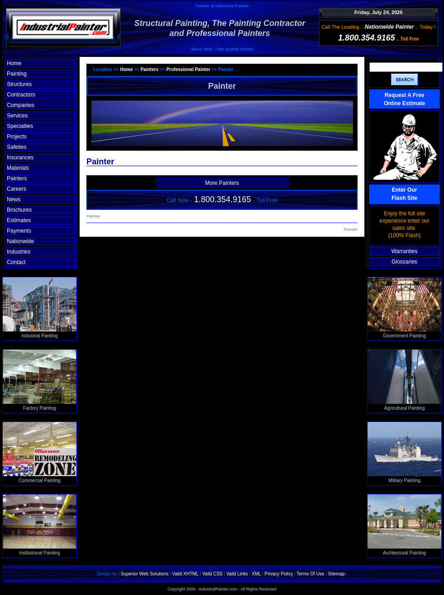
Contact (16, 262)
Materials (18, 168)
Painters (17, 178)
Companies (21, 105)
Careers (16, 189)
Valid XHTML (185, 573)
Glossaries (405, 262)
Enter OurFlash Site (405, 194)
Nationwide (20, 241)
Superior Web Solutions (144, 573)
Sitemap (336, 573)
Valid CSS (212, 573)
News (13, 199)
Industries (18, 252)
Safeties (16, 147)
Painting (16, 74)
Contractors (21, 95)
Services (17, 115)
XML (256, 573)
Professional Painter (188, 69)
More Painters (222, 183)
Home (14, 63)
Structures (19, 84)
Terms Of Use (310, 573)
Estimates (19, 220)
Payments (19, 231)
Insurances (20, 157)
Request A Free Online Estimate (404, 99)
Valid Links (237, 573)
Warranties (404, 251)
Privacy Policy (279, 573)
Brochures (19, 210)
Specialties (20, 126)
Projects (16, 136)
